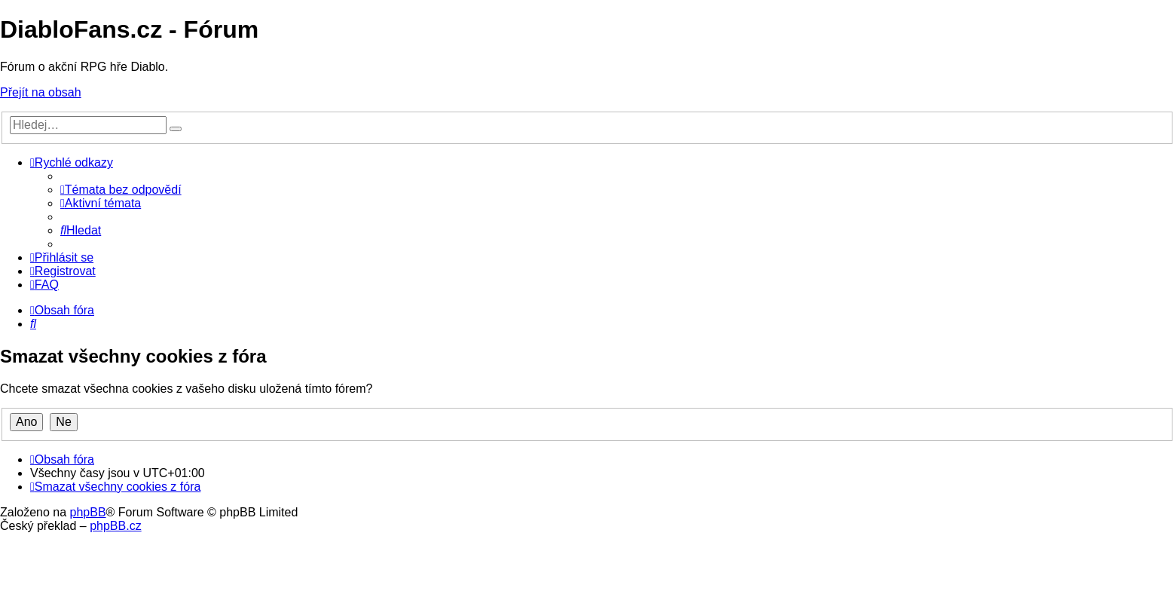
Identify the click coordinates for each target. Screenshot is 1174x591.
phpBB (88, 512)
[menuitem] (121, 189)
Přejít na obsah (40, 92)
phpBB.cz (115, 525)
